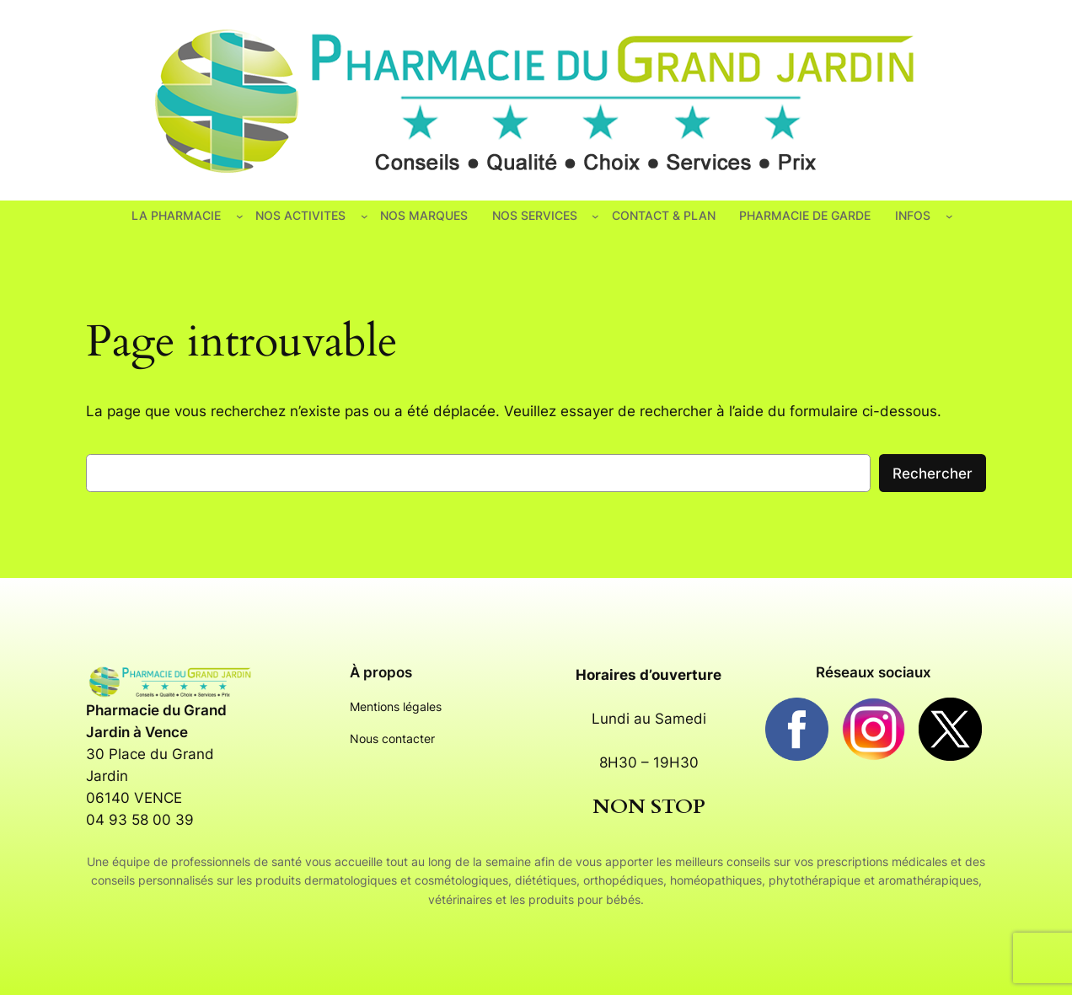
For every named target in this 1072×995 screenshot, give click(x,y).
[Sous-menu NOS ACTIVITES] (364, 216)
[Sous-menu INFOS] (949, 216)
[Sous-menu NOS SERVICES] (595, 216)
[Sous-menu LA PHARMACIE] (240, 216)
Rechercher (932, 473)
